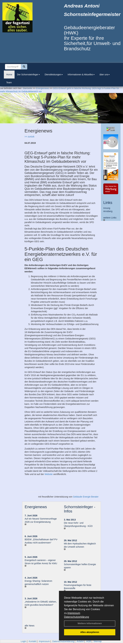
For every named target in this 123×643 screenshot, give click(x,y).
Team (9, 82)
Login (23, 641)
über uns (104, 74)
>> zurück (29, 136)
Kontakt (32, 641)
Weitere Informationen (90, 623)
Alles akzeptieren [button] (89, 632)
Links (107, 202)
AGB (88, 641)
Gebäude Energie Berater (85, 496)
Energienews (36, 507)
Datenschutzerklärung (76, 617)
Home (9, 74)
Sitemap (97, 641)
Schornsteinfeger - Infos (79, 509)
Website (49, 474)
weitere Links (109, 218)
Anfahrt (80, 641)
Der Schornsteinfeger (28, 74)
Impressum (73, 613)
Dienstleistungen (54, 74)
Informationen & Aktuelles (81, 74)
